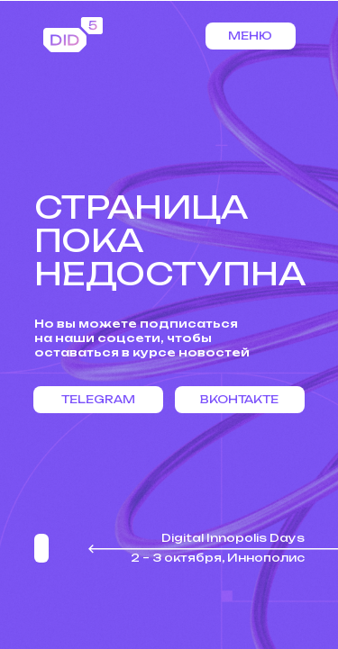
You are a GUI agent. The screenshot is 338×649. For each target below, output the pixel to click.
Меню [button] (250, 35)
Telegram (98, 399)
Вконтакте (239, 399)
